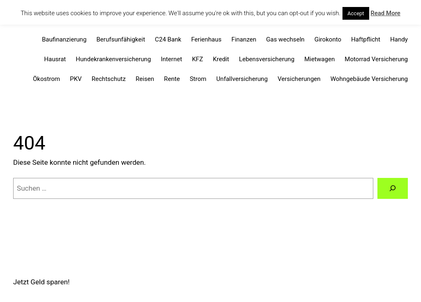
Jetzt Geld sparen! (41, 282)
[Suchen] (392, 188)
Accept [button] (355, 13)
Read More (385, 13)
